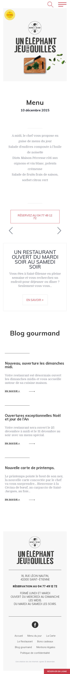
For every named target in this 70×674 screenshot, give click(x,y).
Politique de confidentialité (35, 652)
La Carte (51, 635)
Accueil (19, 635)
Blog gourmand (23, 647)
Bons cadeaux (45, 641)
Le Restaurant (25, 641)
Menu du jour (34, 635)
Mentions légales (45, 647)
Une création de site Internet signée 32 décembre (35, 662)
